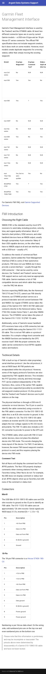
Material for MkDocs (16, 671)
